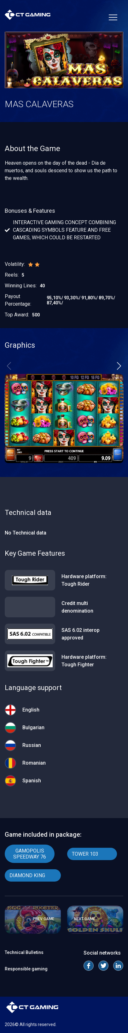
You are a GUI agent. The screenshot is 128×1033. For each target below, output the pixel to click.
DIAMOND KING (27, 875)
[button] (119, 366)
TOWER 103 (85, 854)
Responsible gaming (26, 968)
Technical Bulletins (24, 952)
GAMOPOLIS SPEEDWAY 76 (29, 854)
